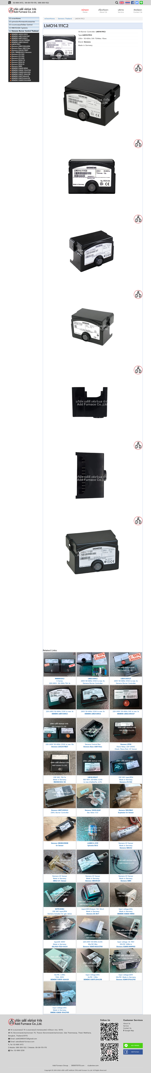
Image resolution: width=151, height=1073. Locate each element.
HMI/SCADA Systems (20, 28)
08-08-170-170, (31, 3)
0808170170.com (77, 1065)
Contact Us (127, 1028)
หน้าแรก (85, 10)
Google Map (129, 1030)
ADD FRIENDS (135, 1046)
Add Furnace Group (60, 1065)
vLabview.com (93, 1065)
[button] (116, 3)
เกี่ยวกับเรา (103, 10)
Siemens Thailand (65, 18)
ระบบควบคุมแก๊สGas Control (22, 25)
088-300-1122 (43, 3)
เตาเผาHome (16, 18)
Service (126, 1026)
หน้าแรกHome (50, 18)
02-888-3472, (18, 3)
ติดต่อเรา (137, 10)
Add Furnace (135, 1052)
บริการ (121, 10)
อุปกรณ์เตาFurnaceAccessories (23, 22)
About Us (126, 1023)
